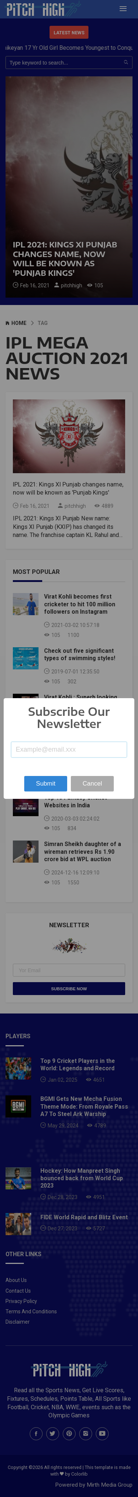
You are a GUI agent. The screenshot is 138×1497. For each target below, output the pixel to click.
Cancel (92, 783)
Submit (45, 783)
